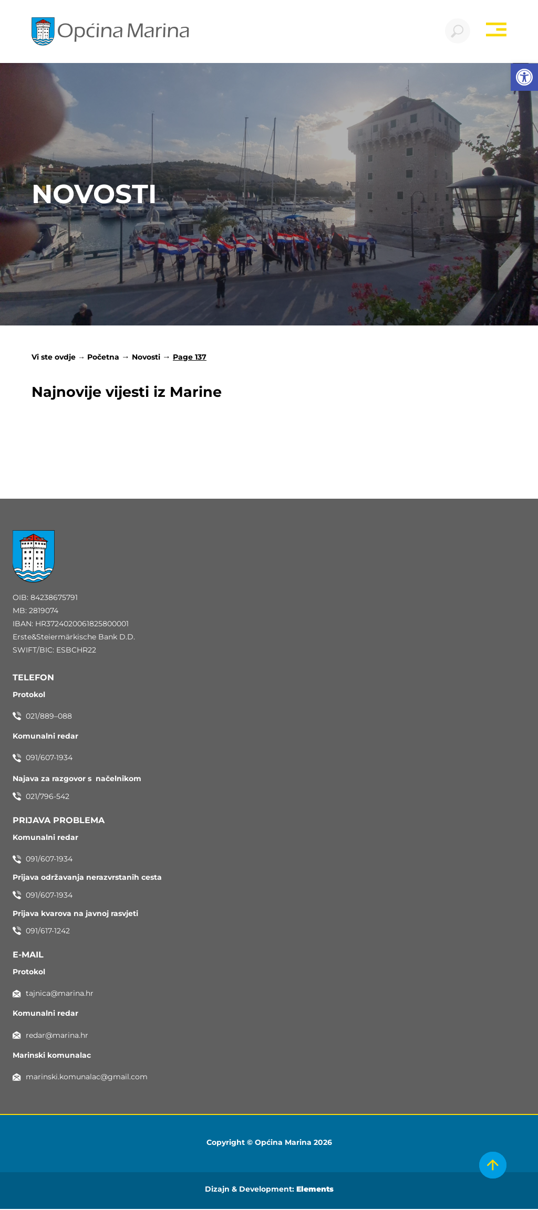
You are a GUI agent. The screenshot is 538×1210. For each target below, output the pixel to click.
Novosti (146, 358)
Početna (103, 358)
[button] (524, 77)
